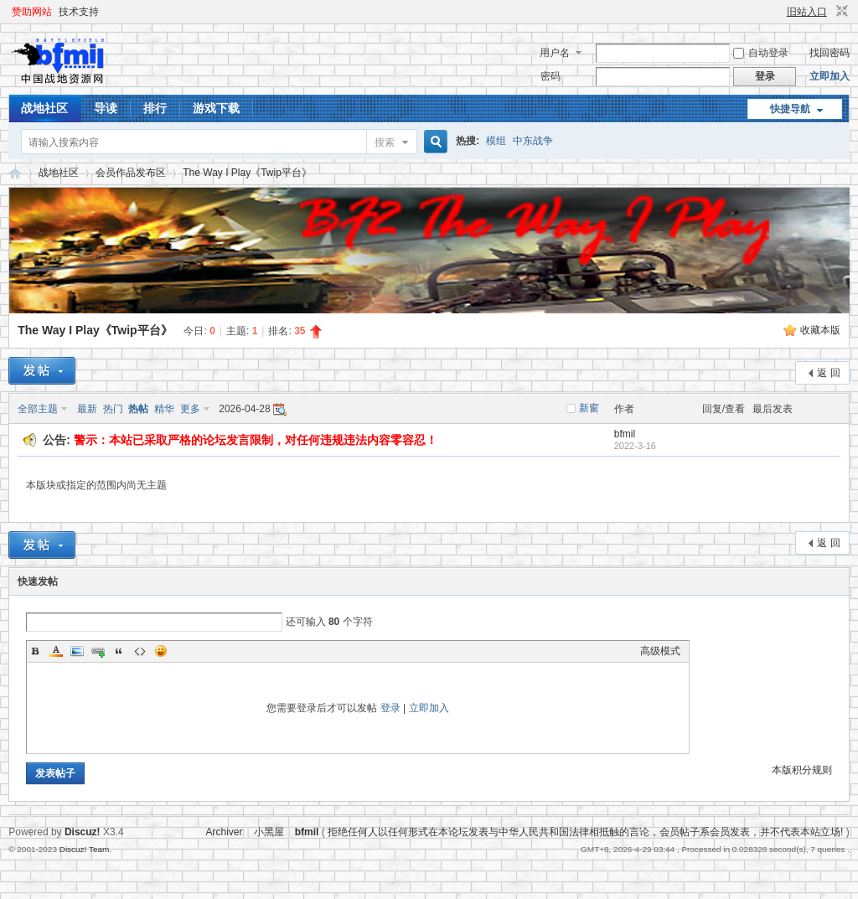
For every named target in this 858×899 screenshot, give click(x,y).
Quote (119, 651)
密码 (550, 76)
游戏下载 (216, 108)
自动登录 (760, 53)
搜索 (385, 142)
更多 (190, 409)
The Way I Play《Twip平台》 (247, 172)
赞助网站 (32, 12)
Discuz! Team (84, 849)
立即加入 (829, 76)
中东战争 (533, 141)
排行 (155, 108)
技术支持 (79, 12)
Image (77, 651)
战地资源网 (15, 173)
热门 (113, 409)
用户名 (555, 53)
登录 (390, 708)
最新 (87, 409)
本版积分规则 (802, 770)
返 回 (828, 373)
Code (140, 651)
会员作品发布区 (131, 172)
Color (56, 651)
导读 (105, 108)
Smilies (160, 651)
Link (98, 651)
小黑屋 (269, 832)
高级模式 (660, 651)
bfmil (624, 434)
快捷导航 (790, 109)
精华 (164, 409)
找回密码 (829, 53)
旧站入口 (807, 12)
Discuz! (83, 832)
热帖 (138, 409)
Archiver (223, 832)
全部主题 (38, 409)
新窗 (589, 408)
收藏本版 (820, 330)
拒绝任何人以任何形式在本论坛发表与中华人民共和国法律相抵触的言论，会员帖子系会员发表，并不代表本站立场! (585, 832)
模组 (496, 141)
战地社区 (44, 108)
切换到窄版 (840, 11)
